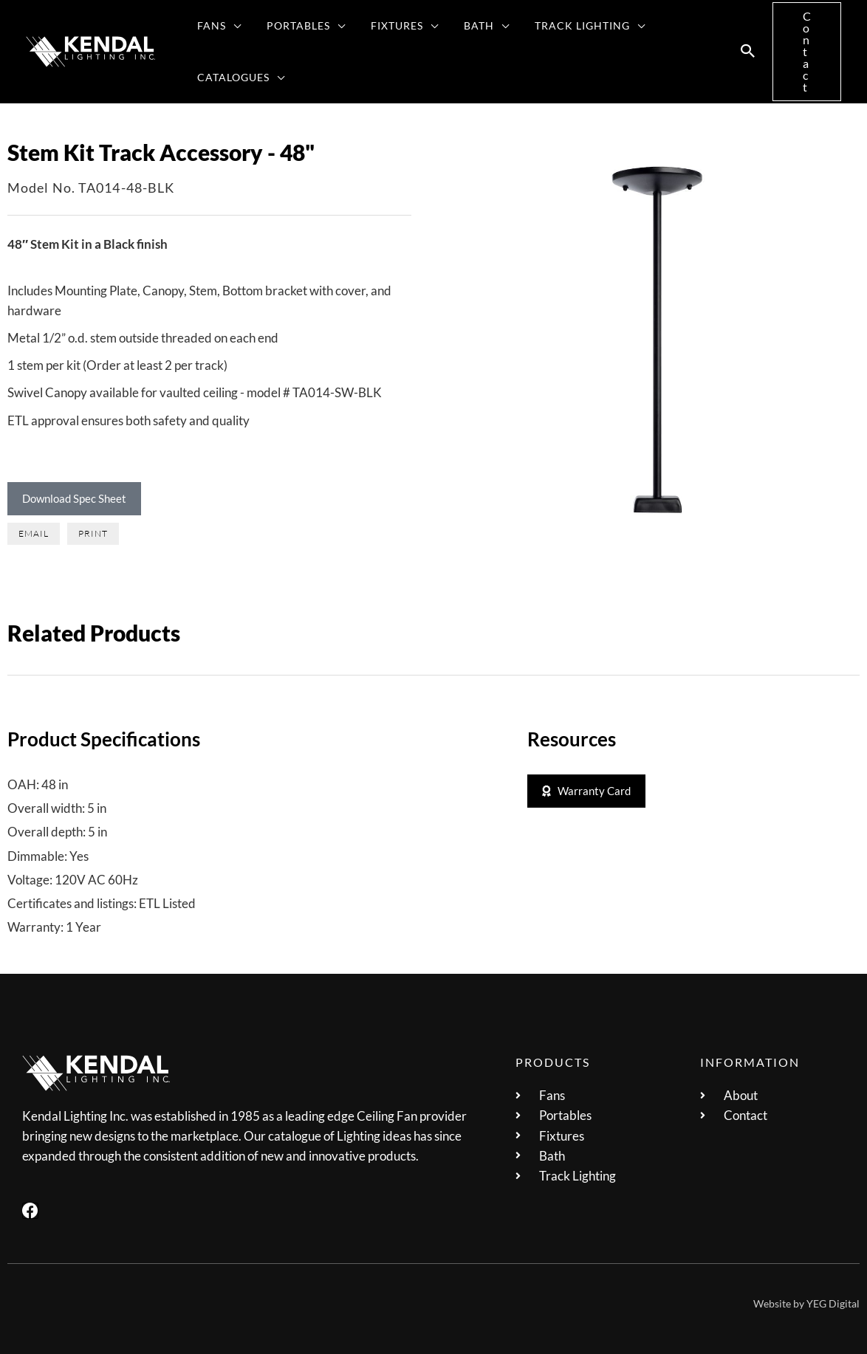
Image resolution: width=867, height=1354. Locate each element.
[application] (231, 26)
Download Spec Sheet (74, 498)
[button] (748, 51)
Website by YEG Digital (806, 1303)
